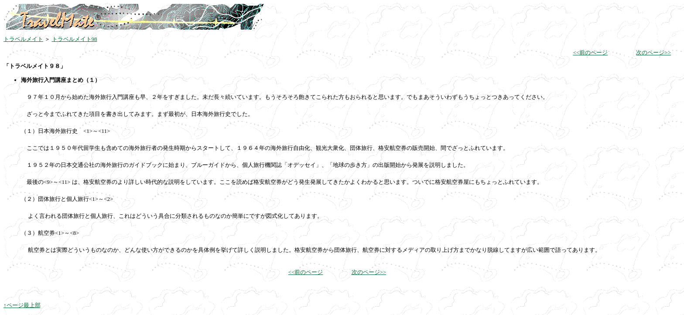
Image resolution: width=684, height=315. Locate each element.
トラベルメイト (23, 39)
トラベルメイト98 (74, 39)
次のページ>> (653, 52)
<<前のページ (590, 52)
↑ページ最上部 (22, 305)
